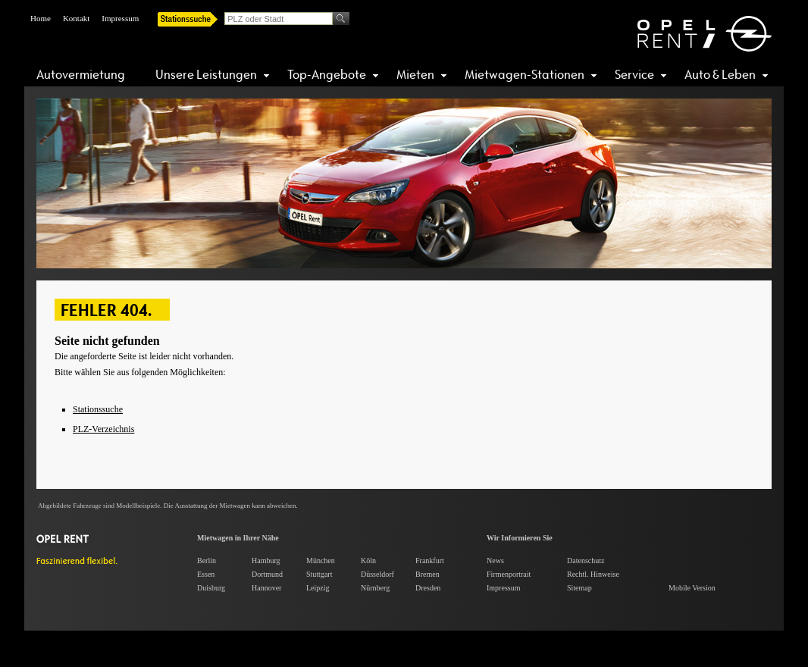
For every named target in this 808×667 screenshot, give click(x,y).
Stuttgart (319, 574)
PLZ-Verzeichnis (103, 429)
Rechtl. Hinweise (593, 574)
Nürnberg (375, 588)
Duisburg (211, 588)
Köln (368, 560)
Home (40, 18)
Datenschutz (585, 560)
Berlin (206, 560)
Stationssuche (98, 409)
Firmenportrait (509, 574)
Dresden (427, 588)
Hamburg (266, 560)
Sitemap (579, 588)
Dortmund (267, 574)
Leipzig (318, 588)
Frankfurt (429, 560)
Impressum (120, 18)
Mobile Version (692, 588)
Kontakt (76, 18)
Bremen (427, 574)
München (320, 560)
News (495, 560)
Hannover (266, 588)
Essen (206, 574)
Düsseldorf (377, 574)
